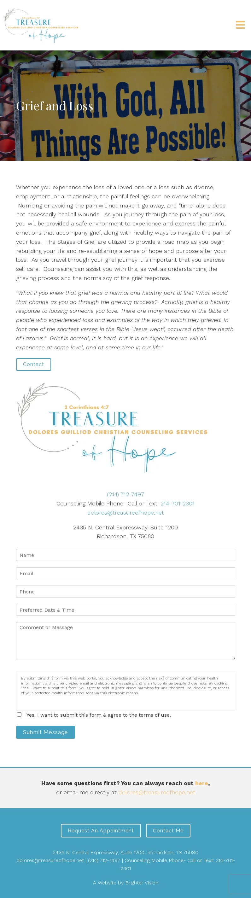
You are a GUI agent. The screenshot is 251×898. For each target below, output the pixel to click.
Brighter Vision (141, 883)
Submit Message (45, 732)
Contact (33, 364)
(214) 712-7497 (125, 494)
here (201, 783)
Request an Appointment (101, 831)
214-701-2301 (178, 503)
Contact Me (168, 831)
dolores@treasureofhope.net (125, 512)
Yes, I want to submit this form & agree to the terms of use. (98, 715)
